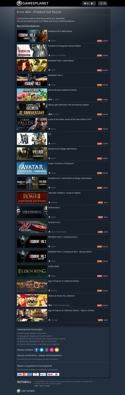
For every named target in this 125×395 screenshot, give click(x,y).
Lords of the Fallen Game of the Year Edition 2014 (69, 119)
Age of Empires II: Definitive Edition (63, 281)
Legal (36, 386)
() (86, 3)
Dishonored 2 (54, 207)
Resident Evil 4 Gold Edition (60, 31)
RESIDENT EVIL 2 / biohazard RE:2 (63, 237)
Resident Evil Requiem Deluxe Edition (64, 46)
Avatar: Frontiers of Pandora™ (61, 163)
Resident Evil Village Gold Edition (62, 149)
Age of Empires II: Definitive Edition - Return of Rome (71, 310)
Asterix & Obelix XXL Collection (61, 296)
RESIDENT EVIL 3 (55, 75)
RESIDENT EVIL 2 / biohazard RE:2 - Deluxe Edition (70, 251)
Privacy (47, 386)
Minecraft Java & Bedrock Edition (62, 90)
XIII (49, 134)
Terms (41, 386)
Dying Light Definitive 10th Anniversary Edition (68, 104)
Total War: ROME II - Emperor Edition (64, 193)
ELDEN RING (53, 266)
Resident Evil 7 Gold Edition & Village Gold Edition (70, 178)
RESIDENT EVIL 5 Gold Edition (61, 60)
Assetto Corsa (54, 222)
